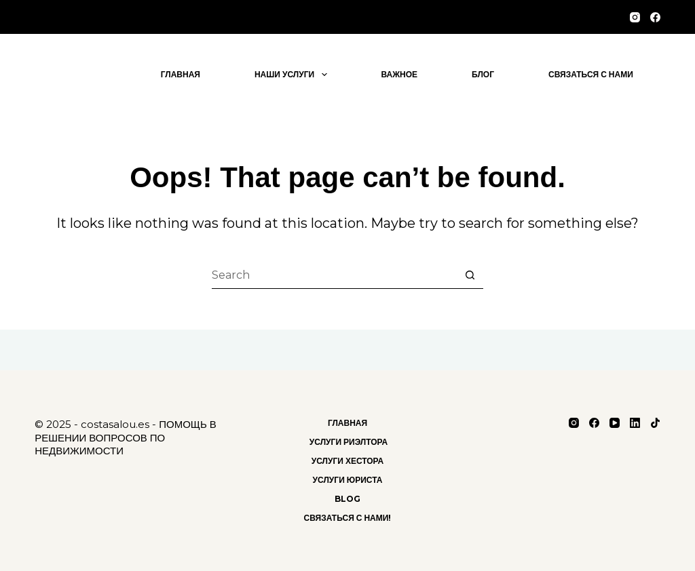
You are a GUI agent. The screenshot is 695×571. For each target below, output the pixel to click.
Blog (347, 499)
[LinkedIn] (635, 423)
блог (483, 74)
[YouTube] (614, 423)
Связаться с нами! (348, 518)
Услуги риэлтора (347, 442)
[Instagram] (635, 17)
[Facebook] (655, 17)
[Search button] (469, 275)
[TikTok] (655, 423)
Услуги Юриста (348, 480)
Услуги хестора (348, 461)
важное (399, 74)
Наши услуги (294, 74)
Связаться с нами (590, 74)
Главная (180, 74)
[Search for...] (334, 275)
